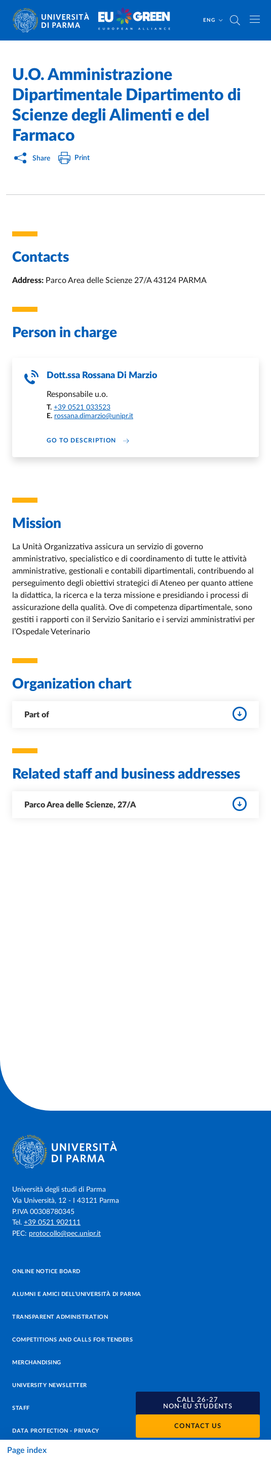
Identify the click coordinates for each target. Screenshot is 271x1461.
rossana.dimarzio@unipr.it (93, 416)
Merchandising (36, 1362)
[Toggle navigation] (255, 19)
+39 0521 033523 (82, 407)
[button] (198, 1403)
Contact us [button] (197, 1426)
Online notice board (46, 1271)
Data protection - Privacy (55, 1431)
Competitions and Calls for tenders (72, 1340)
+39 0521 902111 (52, 1222)
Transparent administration (60, 1317)
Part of (135, 714)
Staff (21, 1408)
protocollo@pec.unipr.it (65, 1233)
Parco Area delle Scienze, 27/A (135, 804)
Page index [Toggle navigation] (27, 1450)
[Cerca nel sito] (235, 20)
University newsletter (49, 1385)
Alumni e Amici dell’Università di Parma (76, 1294)
